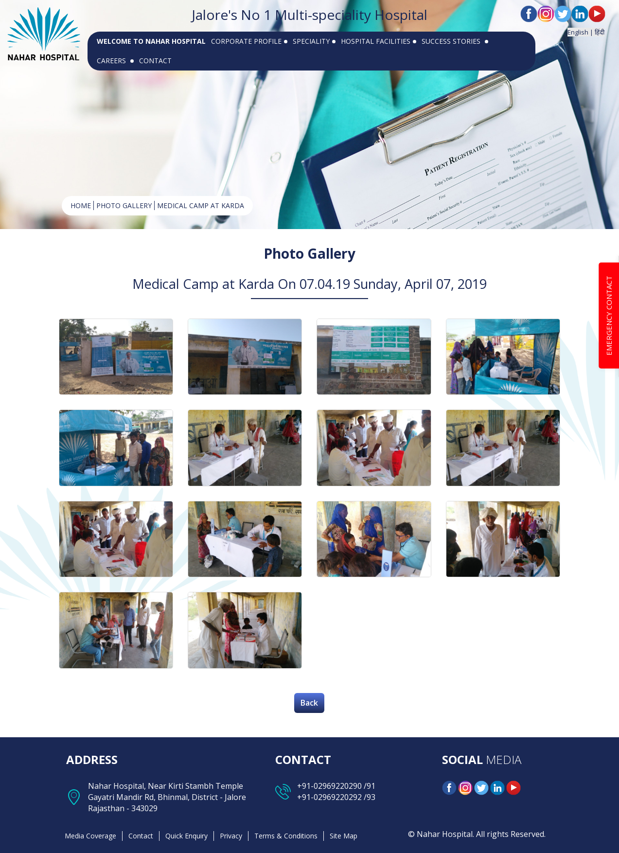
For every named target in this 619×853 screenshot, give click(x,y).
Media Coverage (90, 835)
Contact (140, 835)
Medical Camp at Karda (200, 205)
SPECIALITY (314, 41)
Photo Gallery (124, 205)
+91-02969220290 (329, 786)
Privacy (231, 835)
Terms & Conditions (286, 835)
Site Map (343, 835)
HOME (81, 205)
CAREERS (115, 60)
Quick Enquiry (186, 835)
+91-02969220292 (329, 797)
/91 (368, 786)
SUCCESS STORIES (455, 41)
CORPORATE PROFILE (249, 41)
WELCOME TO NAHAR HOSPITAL (151, 41)
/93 (368, 797)
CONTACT (155, 60)
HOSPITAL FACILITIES (378, 41)
